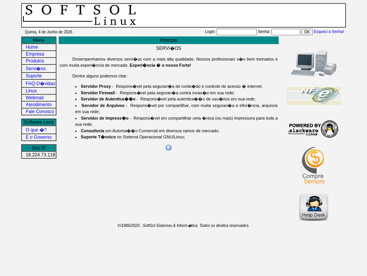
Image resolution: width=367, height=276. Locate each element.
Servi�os (36, 68)
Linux (31, 91)
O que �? (36, 130)
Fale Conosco (40, 111)
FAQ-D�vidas (40, 83)
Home (32, 47)
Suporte (34, 76)
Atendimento (38, 104)
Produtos (35, 61)
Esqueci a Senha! (329, 32)
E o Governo (38, 137)
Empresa (35, 54)
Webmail (34, 97)
